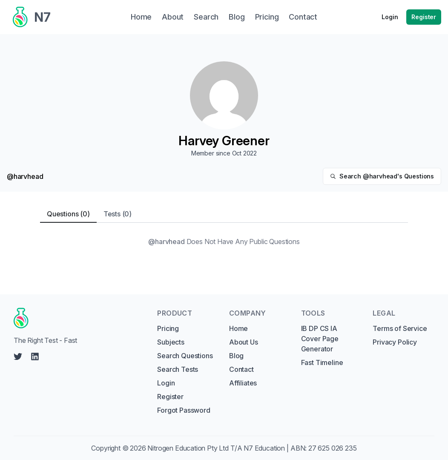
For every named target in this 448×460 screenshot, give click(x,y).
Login (390, 16)
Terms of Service (400, 328)
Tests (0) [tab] (117, 214)
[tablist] (224, 214)
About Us (243, 342)
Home (238, 328)
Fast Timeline (322, 362)
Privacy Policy (395, 342)
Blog (236, 355)
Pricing (168, 328)
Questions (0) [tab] (68, 214)
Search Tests (177, 369)
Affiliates (243, 383)
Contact (241, 369)
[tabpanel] (224, 241)
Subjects (170, 342)
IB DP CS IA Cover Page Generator (320, 338)
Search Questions (185, 355)
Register (423, 16)
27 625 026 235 (332, 448)
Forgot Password (183, 410)
